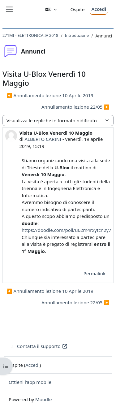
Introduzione (77, 35)
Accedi (98, 9)
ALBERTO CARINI (43, 139)
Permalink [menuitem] (94, 273)
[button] (51, 9)
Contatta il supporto (38, 346)
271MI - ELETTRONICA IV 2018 (30, 35)
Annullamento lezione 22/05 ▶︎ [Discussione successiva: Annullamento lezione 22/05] (75, 107)
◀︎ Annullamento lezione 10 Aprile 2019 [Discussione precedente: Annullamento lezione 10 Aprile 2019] (49, 95)
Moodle (43, 399)
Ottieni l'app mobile (30, 382)
